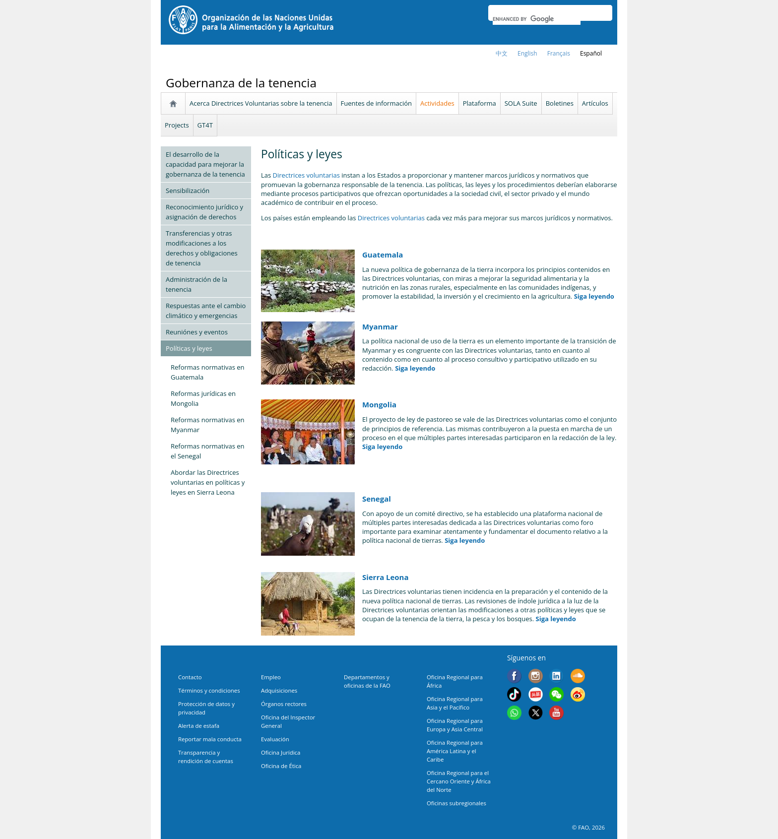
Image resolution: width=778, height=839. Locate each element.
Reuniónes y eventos (197, 331)
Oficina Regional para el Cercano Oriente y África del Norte (459, 781)
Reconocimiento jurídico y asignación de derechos (204, 211)
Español (591, 53)
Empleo (271, 677)
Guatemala (382, 254)
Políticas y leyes (189, 348)
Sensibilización (187, 190)
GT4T (205, 125)
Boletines (560, 103)
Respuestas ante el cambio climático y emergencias (206, 310)
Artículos (595, 103)
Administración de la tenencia (196, 284)
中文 (502, 53)
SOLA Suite (521, 103)
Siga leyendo (594, 296)
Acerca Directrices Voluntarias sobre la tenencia (261, 103)
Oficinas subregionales (456, 803)
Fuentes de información (376, 103)
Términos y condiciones (209, 690)
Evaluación (275, 739)
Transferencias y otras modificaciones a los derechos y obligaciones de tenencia (202, 248)
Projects (177, 125)
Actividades (437, 103)
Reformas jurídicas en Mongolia (203, 398)
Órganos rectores (284, 704)
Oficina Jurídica (280, 752)
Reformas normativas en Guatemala (208, 372)
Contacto (190, 677)
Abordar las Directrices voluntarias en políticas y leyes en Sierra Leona (208, 482)
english (527, 53)
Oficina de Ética (281, 766)
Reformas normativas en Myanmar (208, 424)
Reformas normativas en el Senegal (208, 451)
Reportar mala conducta (210, 739)
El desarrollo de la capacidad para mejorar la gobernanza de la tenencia (205, 164)
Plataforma (479, 103)
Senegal (376, 499)
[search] (537, 19)
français (558, 53)
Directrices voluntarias (307, 175)
